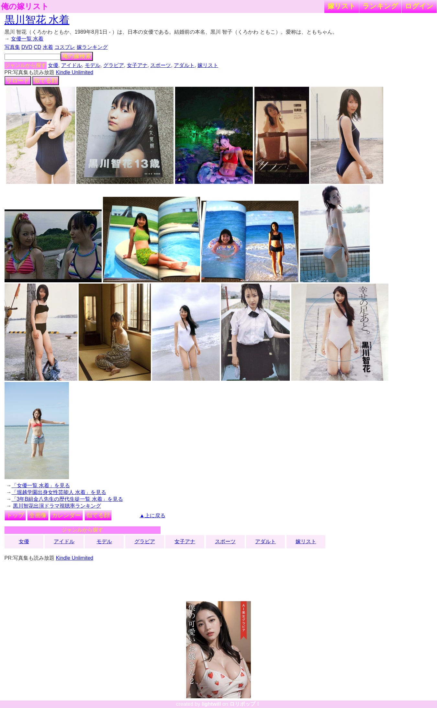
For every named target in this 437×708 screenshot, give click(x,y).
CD (37, 47)
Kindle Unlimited (75, 72)
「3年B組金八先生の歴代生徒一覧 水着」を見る (67, 499)
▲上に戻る (152, 515)
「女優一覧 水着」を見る (41, 485)
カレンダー (66, 515)
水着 (48, 47)
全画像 (38, 515)
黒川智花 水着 (37, 20)
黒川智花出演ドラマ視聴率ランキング (57, 506)
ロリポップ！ (245, 704)
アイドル (71, 65)
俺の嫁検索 (76, 56)
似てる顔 (45, 80)
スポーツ (160, 65)
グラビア (113, 65)
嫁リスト (342, 6)
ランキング (380, 6)
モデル (92, 65)
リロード (17, 80)
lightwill (211, 704)
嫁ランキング (92, 47)
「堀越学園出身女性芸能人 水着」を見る (59, 492)
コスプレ (64, 47)
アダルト (184, 65)
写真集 (12, 47)
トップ (15, 515)
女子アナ (137, 65)
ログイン (419, 6)
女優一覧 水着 (27, 38)
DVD (26, 47)
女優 (53, 65)
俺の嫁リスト (25, 6)
